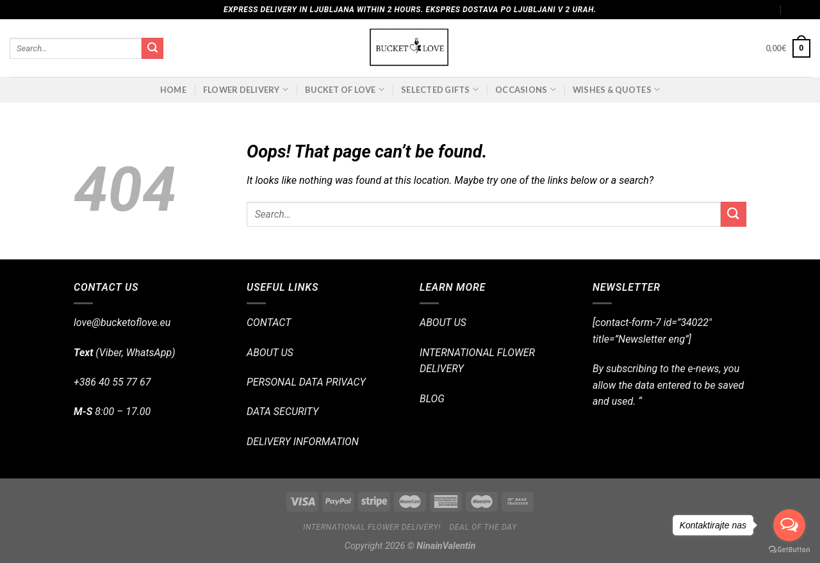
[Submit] (152, 49)
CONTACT (269, 322)
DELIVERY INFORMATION (303, 442)
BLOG (432, 399)
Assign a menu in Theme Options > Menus (696, 9)
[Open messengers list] (789, 525)
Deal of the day (483, 527)
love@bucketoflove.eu (122, 322)
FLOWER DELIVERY (245, 89)
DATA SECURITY (282, 411)
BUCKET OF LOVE (344, 89)
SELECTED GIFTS (440, 89)
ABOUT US (270, 353)
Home (173, 90)
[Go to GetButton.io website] (789, 550)
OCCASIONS (525, 89)
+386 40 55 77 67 (112, 382)
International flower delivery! (372, 527)
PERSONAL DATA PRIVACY (306, 382)
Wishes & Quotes (616, 89)
